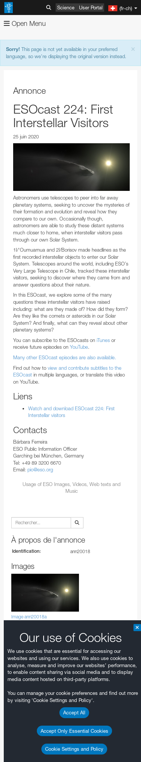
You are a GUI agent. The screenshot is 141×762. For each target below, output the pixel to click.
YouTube (79, 347)
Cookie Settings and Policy (74, 749)
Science (65, 7)
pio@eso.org (40, 469)
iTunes (103, 340)
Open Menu (25, 23)
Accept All (74, 713)
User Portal (91, 7)
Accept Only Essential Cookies (74, 731)
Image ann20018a (29, 617)
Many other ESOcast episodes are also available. (64, 357)
